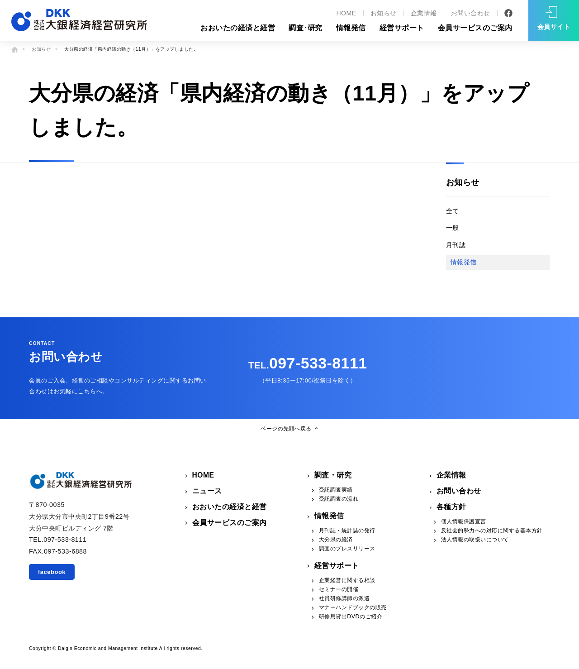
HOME (346, 13)
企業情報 (424, 13)
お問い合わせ (470, 13)
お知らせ (383, 13)
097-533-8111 (307, 363)
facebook (52, 572)
